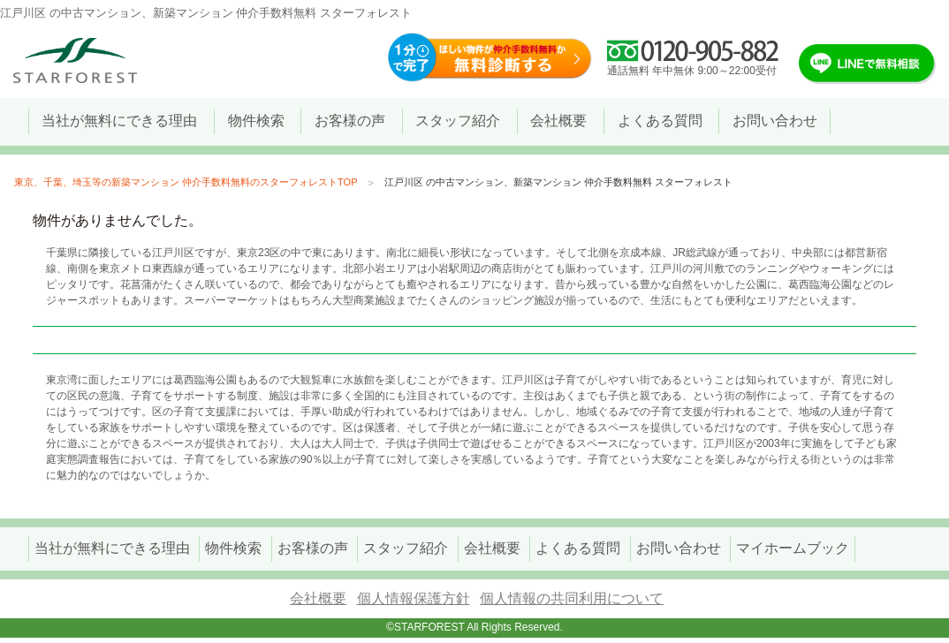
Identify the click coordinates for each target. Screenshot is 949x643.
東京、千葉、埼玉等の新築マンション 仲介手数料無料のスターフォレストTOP (185, 182)
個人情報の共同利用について (572, 598)
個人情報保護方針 (413, 598)
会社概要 (318, 598)
